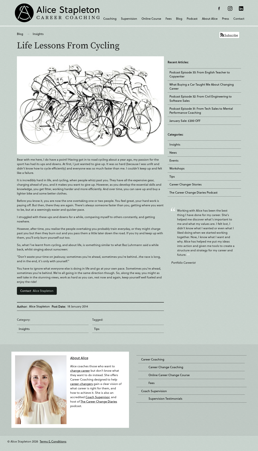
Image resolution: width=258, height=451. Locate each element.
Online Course (151, 18)
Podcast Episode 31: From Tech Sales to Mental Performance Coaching (201, 111)
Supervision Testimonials (165, 399)
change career (80, 370)
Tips (96, 329)
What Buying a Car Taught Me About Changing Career (201, 86)
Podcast (192, 18)
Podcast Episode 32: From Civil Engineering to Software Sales (200, 98)
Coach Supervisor (97, 397)
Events (173, 160)
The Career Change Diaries (98, 401)
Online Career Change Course (169, 375)
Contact (238, 18)
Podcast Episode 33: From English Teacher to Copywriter (199, 74)
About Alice (210, 18)
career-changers (81, 384)
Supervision (129, 18)
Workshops (176, 168)
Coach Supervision (154, 391)
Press (225, 18)
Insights (38, 34)
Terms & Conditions (53, 441)
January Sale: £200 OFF (184, 121)
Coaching (110, 18)
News (173, 153)
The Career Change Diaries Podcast (193, 192)
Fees (169, 18)
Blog (179, 18)
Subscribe (231, 35)
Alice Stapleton (36, 291)
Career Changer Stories (185, 184)
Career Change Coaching (165, 367)
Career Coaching (152, 359)
